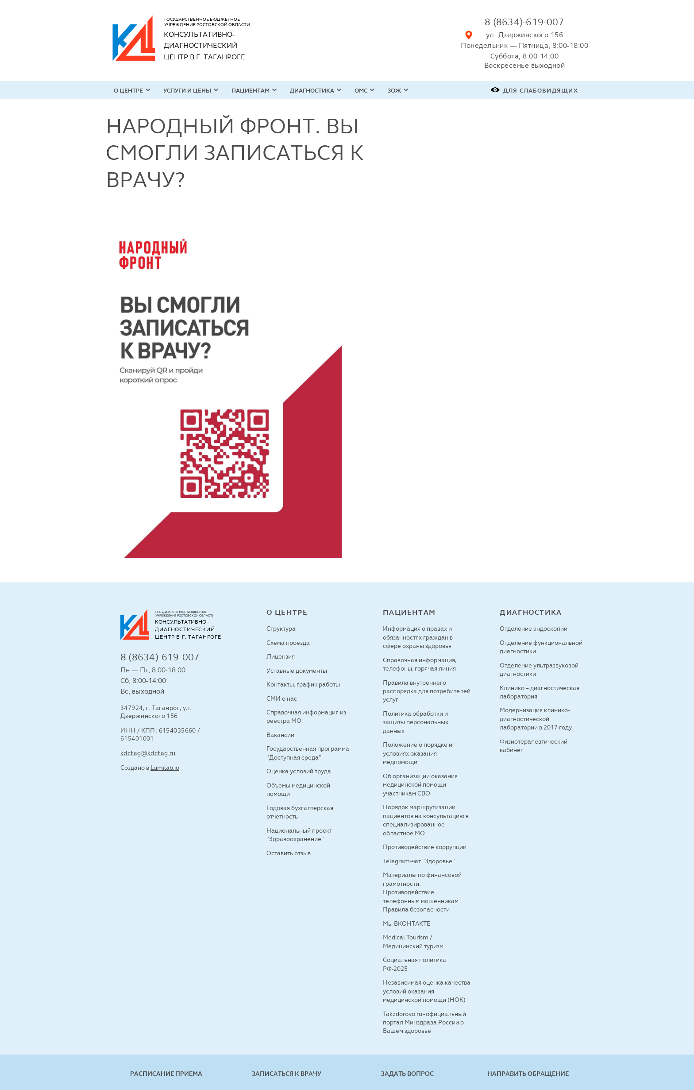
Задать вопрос (407, 1073)
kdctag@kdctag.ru (148, 753)
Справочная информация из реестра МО (306, 716)
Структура (281, 628)
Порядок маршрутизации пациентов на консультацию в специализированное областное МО (426, 820)
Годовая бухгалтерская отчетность (299, 812)
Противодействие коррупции (425, 847)
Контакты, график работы (303, 684)
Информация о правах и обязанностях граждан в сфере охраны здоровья (418, 637)
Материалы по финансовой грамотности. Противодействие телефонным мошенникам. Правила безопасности (422, 892)
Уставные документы (296, 671)
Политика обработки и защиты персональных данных (415, 722)
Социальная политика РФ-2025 (414, 964)
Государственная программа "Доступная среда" (307, 753)
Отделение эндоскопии (533, 628)
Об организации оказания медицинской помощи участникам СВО (420, 784)
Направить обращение (528, 1073)
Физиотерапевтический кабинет (533, 745)
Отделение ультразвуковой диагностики (539, 669)
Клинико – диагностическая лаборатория (539, 692)
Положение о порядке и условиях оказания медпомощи (417, 753)
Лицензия (280, 656)
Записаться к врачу (286, 1073)
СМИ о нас (281, 698)
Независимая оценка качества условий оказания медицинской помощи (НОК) (426, 991)
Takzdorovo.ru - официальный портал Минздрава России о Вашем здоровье (424, 1022)
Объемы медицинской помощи (298, 789)
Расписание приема (166, 1073)
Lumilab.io (164, 768)
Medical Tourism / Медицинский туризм (413, 941)
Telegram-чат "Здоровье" (419, 861)
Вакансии (280, 735)
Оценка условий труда (298, 771)
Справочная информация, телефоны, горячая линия (419, 664)
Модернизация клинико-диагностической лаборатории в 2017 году (536, 718)
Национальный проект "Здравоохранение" (299, 834)
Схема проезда (288, 643)
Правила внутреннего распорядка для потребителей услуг (426, 691)
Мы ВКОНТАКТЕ (406, 923)
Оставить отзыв (288, 853)
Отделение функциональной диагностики (541, 647)
